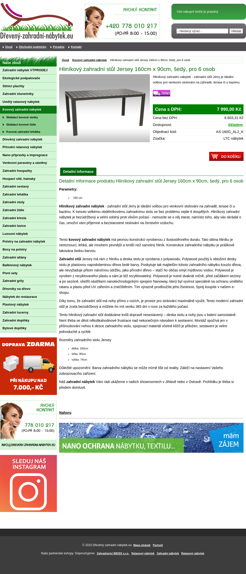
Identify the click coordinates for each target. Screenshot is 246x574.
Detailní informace (78, 172)
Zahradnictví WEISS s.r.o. (113, 553)
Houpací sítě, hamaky (18, 179)
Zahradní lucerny (15, 312)
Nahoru (65, 413)
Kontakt (76, 46)
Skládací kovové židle (21, 124)
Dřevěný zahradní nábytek (22, 139)
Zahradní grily (13, 281)
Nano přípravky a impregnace (24, 155)
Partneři (158, 545)
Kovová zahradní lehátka (23, 131)
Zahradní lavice (14, 226)
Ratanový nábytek (142, 553)
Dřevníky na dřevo (16, 289)
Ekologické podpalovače (21, 78)
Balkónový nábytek (17, 265)
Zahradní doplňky (15, 320)
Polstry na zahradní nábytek (23, 241)
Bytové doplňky (14, 328)
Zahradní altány (14, 257)
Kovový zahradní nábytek (89, 60)
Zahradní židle (13, 210)
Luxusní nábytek (15, 234)
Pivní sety (9, 273)
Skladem (235, 125)
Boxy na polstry (14, 249)
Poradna (58, 46)
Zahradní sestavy (15, 186)
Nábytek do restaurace (19, 297)
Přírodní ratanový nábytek (22, 147)
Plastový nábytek (15, 304)
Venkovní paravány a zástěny (24, 163)
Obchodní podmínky (32, 46)
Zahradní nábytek (168, 553)
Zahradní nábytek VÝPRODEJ (24, 70)
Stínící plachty (13, 86)
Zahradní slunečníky (18, 94)
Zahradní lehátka (15, 194)
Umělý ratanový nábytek (21, 102)
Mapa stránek (142, 545)
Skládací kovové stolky (22, 117)
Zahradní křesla (14, 218)
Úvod (65, 60)
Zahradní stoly (13, 202)
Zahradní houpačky (17, 171)
